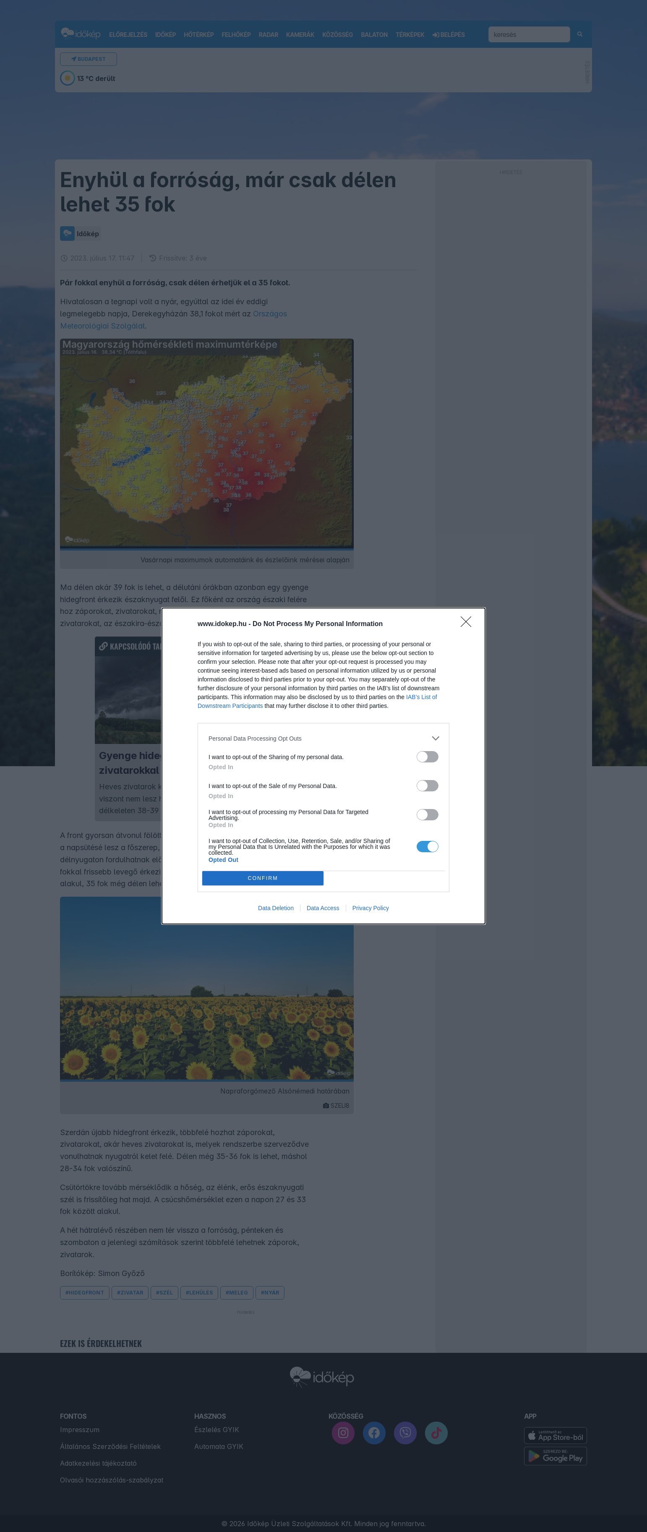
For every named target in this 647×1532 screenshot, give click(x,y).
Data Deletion (276, 908)
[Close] (469, 624)
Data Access (323, 908)
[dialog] (323, 766)
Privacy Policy (370, 908)
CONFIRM (263, 878)
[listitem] (323, 738)
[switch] (427, 756)
